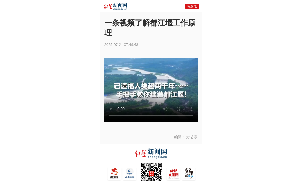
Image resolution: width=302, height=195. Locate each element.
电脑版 (192, 6)
